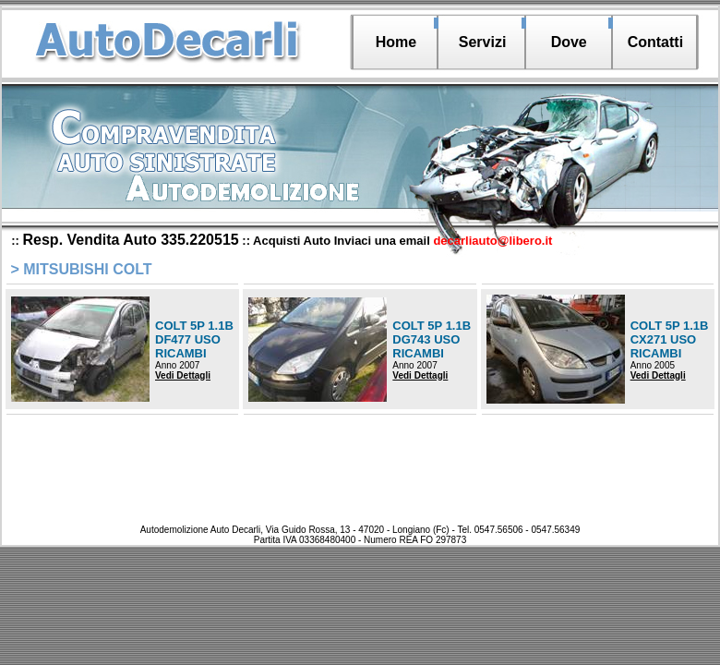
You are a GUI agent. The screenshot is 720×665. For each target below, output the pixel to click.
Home (396, 42)
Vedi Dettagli (182, 375)
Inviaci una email (443, 241)
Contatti (655, 42)
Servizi (483, 42)
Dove (569, 42)
